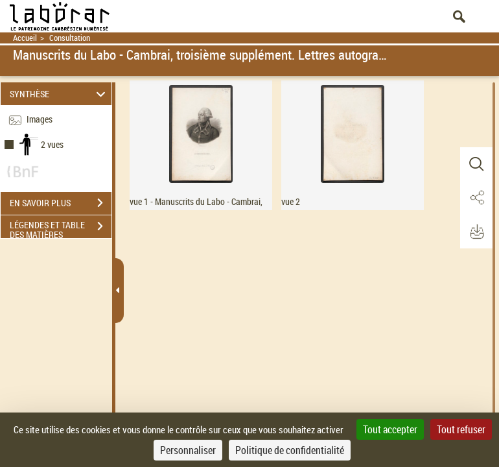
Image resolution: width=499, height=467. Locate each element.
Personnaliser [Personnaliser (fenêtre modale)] (188, 450)
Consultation (69, 37)
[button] (476, 164)
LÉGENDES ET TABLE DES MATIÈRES (60, 227)
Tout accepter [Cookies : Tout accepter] (390, 429)
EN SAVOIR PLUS (60, 203)
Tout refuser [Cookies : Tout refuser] (461, 429)
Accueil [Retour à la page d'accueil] (25, 37)
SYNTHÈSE (59, 93)
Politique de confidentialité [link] (289, 450)
